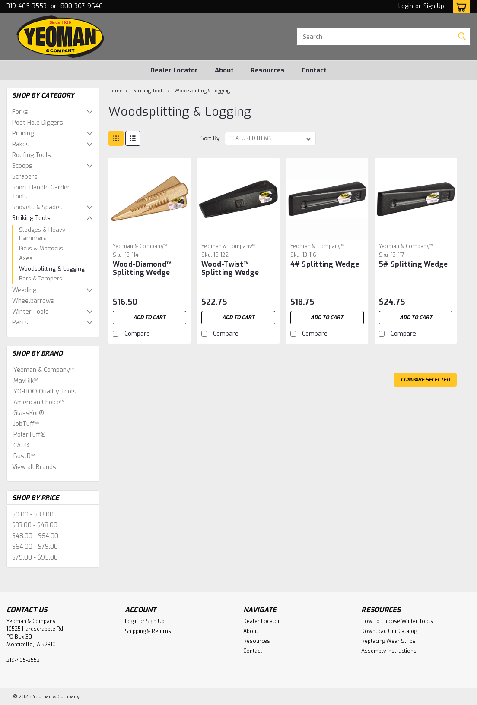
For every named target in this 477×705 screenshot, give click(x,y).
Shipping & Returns (148, 631)
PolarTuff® (29, 435)
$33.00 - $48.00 (34, 525)
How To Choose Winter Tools (397, 621)
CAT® (21, 445)
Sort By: (210, 138)
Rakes (20, 144)
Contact (314, 70)
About (224, 70)
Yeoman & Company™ (43, 370)
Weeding (24, 290)
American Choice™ (38, 402)
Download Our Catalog (389, 631)
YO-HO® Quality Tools (44, 391)
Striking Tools (31, 218)
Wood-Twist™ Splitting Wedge (230, 268)
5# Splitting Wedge (413, 264)
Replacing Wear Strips (388, 641)
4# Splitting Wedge (324, 264)
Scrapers (25, 177)
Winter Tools (30, 312)
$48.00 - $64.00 (35, 536)
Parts (20, 322)
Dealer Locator (174, 70)
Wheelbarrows (33, 301)
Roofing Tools (31, 155)
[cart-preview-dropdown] (459, 6)
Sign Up (433, 6)
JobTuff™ (26, 424)
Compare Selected (425, 379)
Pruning (23, 133)
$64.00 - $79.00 (35, 547)
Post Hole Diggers (37, 123)
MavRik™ (25, 381)
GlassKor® (28, 413)
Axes (25, 258)
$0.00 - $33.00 (33, 514)
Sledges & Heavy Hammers (42, 234)
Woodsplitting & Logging (52, 268)
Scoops (22, 166)
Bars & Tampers (40, 278)
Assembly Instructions (389, 651)
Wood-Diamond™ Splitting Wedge (142, 268)
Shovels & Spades (37, 207)
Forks (20, 112)
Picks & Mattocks (41, 248)
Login (405, 6)
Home (115, 91)
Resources (268, 70)
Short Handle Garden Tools (41, 192)
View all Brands (34, 467)
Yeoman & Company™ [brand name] (140, 246)
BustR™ (24, 456)
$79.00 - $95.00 (35, 558)
